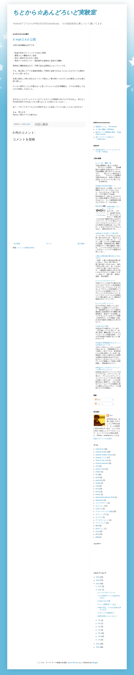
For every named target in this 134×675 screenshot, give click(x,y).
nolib (97, 486)
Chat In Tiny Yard (101, 460)
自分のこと (99, 529)
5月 (99, 627)
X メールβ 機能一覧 (103, 163)
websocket (99, 500)
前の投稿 (81, 244)
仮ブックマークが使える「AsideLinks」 (104, 138)
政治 (97, 534)
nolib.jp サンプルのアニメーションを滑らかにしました (107, 369)
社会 (97, 531)
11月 (100, 586)
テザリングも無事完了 (106, 613)
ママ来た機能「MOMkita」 (105, 129)
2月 (99, 636)
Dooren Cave (100, 469)
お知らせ (98, 509)
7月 (99, 620)
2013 (98, 580)
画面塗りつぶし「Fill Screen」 (106, 127)
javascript (99, 480)
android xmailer (101, 452)
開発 (97, 526)
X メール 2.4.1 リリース (104, 303)
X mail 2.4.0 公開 (24, 39)
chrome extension (102, 463)
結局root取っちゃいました (113, 207)
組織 (97, 537)
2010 (98, 647)
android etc (99, 449)
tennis (97, 492)
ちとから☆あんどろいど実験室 (54, 12)
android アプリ (100, 458)
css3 (97, 466)
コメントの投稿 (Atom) (25, 248)
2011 (98, 644)
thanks (97, 494)
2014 (98, 577)
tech (97, 489)
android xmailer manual (104, 455)
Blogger (95, 663)
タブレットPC (100, 514)
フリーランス (100, 523)
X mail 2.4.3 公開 (101, 326)
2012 (98, 584)
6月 (99, 623)
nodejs (97, 483)
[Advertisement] (49, 221)
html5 (97, 477)
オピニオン (99, 506)
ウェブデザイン (101, 503)
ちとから (98, 517)
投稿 (97, 400)
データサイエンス (102, 520)
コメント (99, 404)
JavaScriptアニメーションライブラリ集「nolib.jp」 (107, 151)
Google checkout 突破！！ (105, 186)
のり (111, 415)
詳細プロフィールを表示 (102, 439)
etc (96, 475)
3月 (99, 633)
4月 (99, 630)
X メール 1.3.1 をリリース (105, 281)
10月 (100, 590)
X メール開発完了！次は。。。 (109, 604)
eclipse (98, 472)
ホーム (48, 244)
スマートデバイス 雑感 (104, 511)
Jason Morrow (73, 663)
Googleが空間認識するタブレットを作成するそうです (108, 344)
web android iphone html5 (105, 497)
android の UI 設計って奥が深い (107, 233)
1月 (99, 640)
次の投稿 (16, 244)
